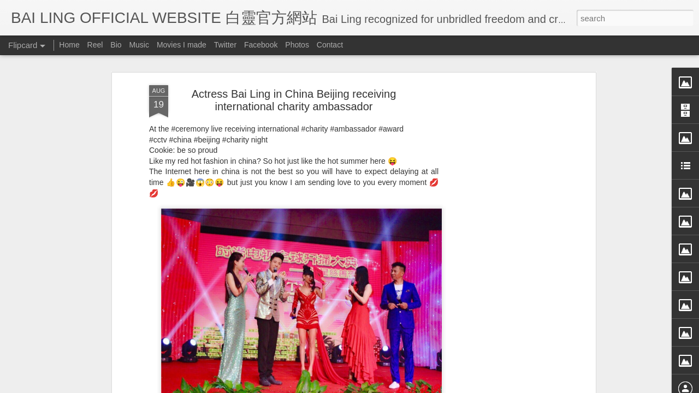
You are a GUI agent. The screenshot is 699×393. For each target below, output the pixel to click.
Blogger (417, 386)
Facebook (260, 44)
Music (139, 44)
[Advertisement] (498, 218)
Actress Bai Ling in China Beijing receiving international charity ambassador (294, 61)
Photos (297, 44)
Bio (115, 44)
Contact (330, 44)
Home (69, 44)
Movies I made (181, 44)
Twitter (225, 44)
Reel (95, 44)
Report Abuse (449, 386)
